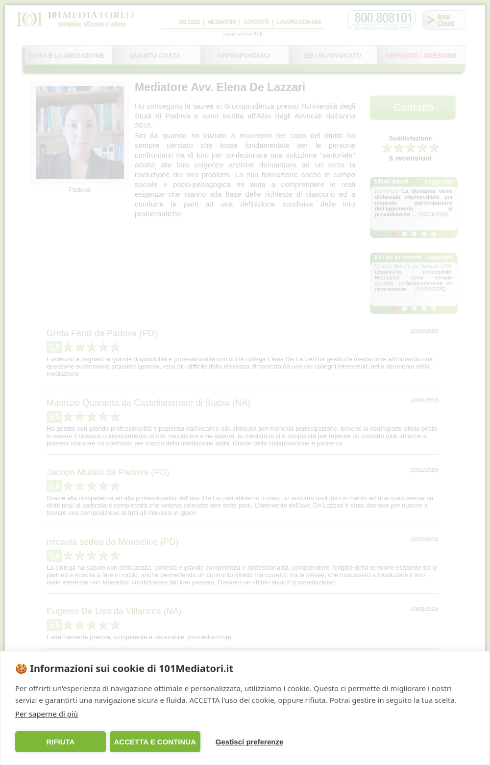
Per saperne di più (46, 714)
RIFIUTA (60, 742)
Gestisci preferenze (249, 742)
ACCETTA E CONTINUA (155, 742)
